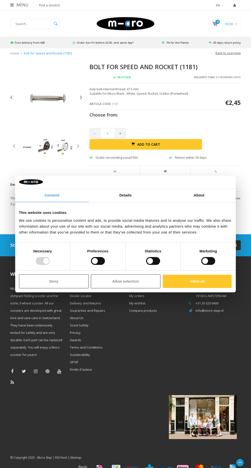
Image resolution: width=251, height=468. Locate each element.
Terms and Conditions (86, 339)
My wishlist (137, 295)
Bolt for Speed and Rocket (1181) (48, 56)
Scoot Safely (79, 317)
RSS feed (61, 450)
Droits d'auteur (81, 361)
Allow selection (125, 281)
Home (14, 56)
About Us (76, 310)
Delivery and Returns (85, 295)
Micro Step (44, 450)
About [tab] (199, 195)
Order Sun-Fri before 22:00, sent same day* (103, 45)
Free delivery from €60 (27, 45)
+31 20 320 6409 (207, 295)
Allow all (197, 281)
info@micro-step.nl (210, 302)
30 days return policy (225, 45)
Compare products (143, 302)
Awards (75, 332)
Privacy (75, 324)
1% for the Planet (175, 45)
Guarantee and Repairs (87, 302)
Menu (19, 5)
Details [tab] (125, 195)
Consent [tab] (52, 195)
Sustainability (80, 346)
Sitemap (75, 450)
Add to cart (184, 136)
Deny (53, 281)
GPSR (74, 354)
